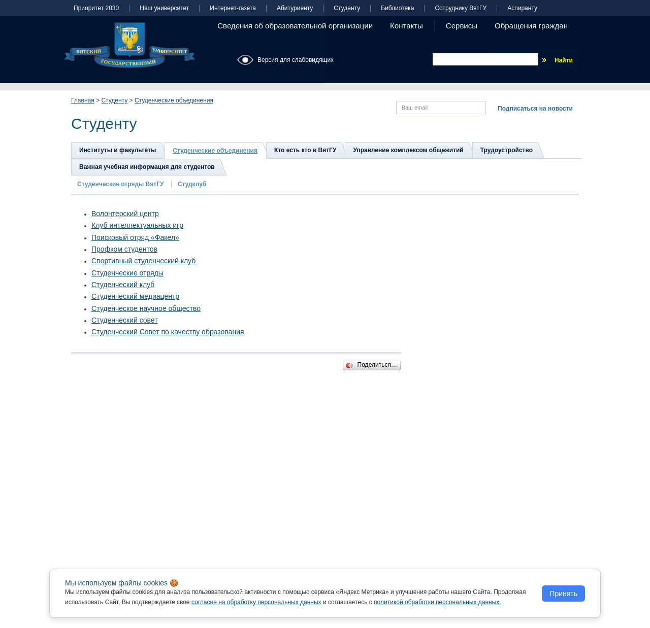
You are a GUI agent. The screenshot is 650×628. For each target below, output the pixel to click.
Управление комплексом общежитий (408, 150)
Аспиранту (522, 8)
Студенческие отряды (127, 273)
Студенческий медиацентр (135, 296)
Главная (82, 100)
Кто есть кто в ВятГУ (305, 150)
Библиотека (397, 8)
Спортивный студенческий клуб (143, 261)
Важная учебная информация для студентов (147, 166)
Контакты (406, 25)
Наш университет (164, 8)
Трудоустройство (506, 150)
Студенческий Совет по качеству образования (167, 332)
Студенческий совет (124, 320)
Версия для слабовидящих (295, 59)
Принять (563, 593)
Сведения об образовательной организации (295, 25)
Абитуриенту (295, 8)
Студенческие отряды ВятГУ (121, 184)
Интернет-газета (233, 8)
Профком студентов (124, 249)
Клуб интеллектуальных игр (137, 225)
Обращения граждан (531, 25)
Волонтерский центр (125, 214)
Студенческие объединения (174, 100)
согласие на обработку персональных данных (256, 602)
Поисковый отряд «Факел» (135, 237)
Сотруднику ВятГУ (460, 8)
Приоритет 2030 (96, 8)
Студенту (347, 8)
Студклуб (192, 184)
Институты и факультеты (117, 150)
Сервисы (461, 25)
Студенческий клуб (122, 285)
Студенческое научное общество (146, 308)
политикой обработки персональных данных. (437, 602)
